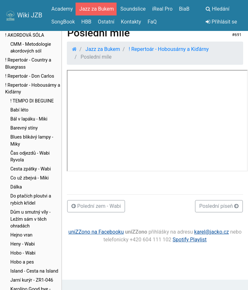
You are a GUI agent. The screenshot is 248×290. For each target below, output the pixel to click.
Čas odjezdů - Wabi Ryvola (30, 156)
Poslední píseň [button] (219, 206)
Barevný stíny (24, 128)
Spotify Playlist (190, 240)
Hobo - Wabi (23, 253)
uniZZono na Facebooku (96, 232)
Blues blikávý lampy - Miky (31, 140)
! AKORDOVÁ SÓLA (24, 35)
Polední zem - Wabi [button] (96, 206)
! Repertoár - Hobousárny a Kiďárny (32, 88)
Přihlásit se (221, 22)
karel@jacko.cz (211, 232)
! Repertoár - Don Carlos (29, 76)
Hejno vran (21, 235)
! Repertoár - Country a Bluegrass (28, 63)
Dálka (16, 187)
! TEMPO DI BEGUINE (32, 101)
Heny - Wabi (22, 244)
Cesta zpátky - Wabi (30, 169)
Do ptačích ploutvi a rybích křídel (30, 199)
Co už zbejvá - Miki (29, 178)
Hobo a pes (22, 262)
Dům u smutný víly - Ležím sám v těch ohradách (30, 219)
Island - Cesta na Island (34, 271)
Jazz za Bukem (103, 49)
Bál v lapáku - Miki (28, 119)
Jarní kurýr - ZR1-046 (31, 280)
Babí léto (19, 110)
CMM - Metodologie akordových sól (30, 48)
